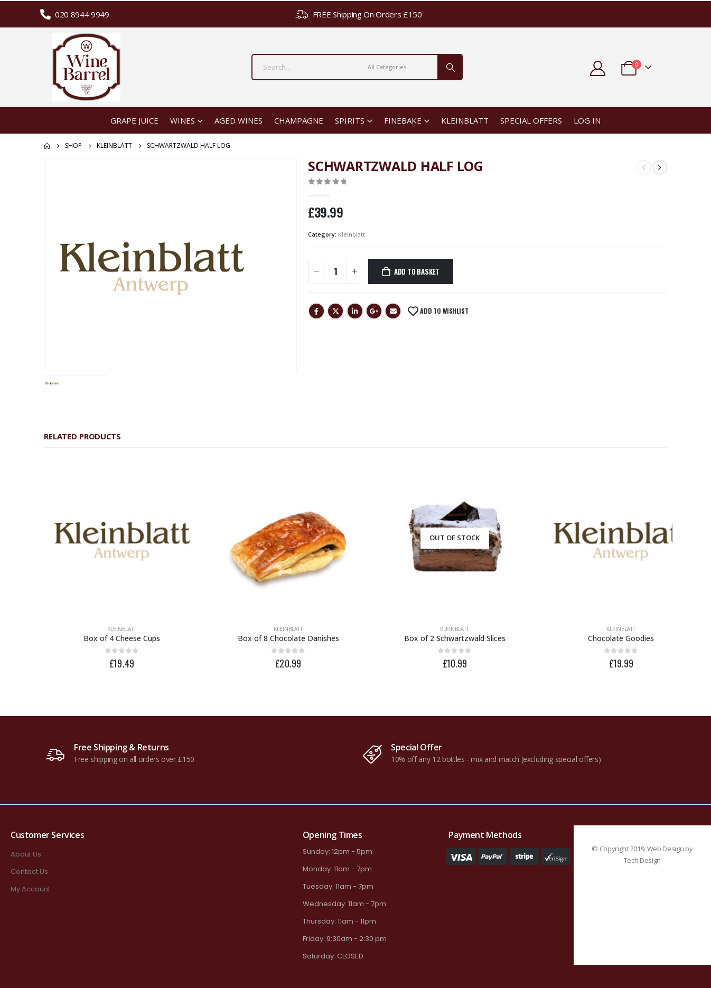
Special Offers (531, 120)
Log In (587, 120)
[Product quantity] (335, 271)
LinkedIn (355, 311)
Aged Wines (238, 120)
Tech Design (642, 852)
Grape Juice (134, 120)
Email (393, 311)
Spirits (349, 120)
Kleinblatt (465, 120)
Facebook (316, 311)
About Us (26, 846)
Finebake (403, 120)
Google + (374, 311)
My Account (30, 881)
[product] (118, 534)
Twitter (335, 311)
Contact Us (29, 864)
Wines (182, 120)
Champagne (298, 120)
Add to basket (416, 271)
